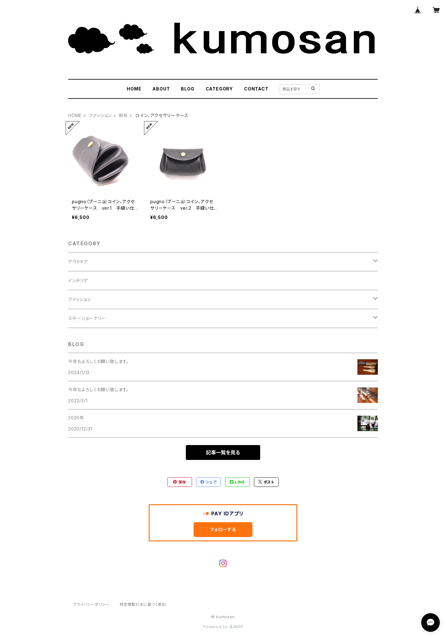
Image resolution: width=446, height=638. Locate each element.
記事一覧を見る (223, 452)
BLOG (187, 88)
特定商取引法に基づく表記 (143, 604)
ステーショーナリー (87, 318)
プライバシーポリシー (91, 604)
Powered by (223, 626)
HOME (134, 88)
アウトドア (78, 261)
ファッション (100, 115)
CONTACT (256, 88)
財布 (123, 115)
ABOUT (161, 88)
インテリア (78, 280)
